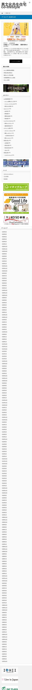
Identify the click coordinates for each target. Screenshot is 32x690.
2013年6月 (4, 426)
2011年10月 (4, 463)
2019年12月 (4, 314)
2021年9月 (4, 273)
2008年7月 (4, 558)
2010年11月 (4, 490)
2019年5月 (4, 326)
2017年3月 (4, 356)
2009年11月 (4, 519)
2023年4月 (4, 236)
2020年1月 (4, 312)
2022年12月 (4, 246)
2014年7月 (4, 407)
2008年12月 (4, 546)
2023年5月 (4, 234)
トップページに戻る (16, 61)
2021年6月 (4, 278)
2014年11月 (4, 402)
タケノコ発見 (6, 79)
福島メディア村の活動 (8, 75)
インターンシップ (8, 155)
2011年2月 (4, 483)
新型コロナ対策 (8, 106)
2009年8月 (4, 527)
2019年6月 (4, 324)
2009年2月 (4, 541)
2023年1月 (4, 243)
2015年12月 (4, 375)
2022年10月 (4, 251)
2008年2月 (4, 570)
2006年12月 (4, 605)
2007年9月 (4, 583)
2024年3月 (4, 231)
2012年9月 (4, 441)
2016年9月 (4, 365)
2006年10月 (4, 609)
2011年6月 (4, 473)
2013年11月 (4, 417)
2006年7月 (4, 617)
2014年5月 (4, 412)
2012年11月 (4, 439)
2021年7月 (4, 275)
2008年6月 (4, 561)
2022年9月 (4, 253)
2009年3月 (4, 539)
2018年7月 (4, 336)
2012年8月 (4, 444)
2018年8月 (4, 334)
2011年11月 (4, 461)
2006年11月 (4, 607)
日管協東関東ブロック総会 (9, 77)
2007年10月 (4, 580)
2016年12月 (4, 361)
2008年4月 (4, 566)
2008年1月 (4, 573)
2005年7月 (4, 646)
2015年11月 (4, 378)
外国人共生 (6, 140)
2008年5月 (4, 563)
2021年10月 (4, 270)
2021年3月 (4, 282)
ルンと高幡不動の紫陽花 (9, 70)
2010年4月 (4, 507)
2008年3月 (4, 568)
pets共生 (6, 111)
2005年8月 (4, 644)
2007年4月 (4, 595)
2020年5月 (4, 302)
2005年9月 (4, 641)
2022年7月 (4, 258)
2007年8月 (4, 585)
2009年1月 (4, 544)
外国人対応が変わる (8, 72)
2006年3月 (4, 627)
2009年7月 (4, 529)
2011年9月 (4, 466)
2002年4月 (4, 653)
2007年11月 (4, 578)
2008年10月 (4, 551)
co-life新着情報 (12, 43)
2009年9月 (4, 524)
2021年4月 (4, 280)
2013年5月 (4, 429)
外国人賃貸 (7, 145)
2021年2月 (4, 285)
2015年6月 (4, 387)
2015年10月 (4, 380)
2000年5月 (4, 658)
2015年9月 (4, 382)
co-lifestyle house (9, 135)
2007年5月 (4, 592)
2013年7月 (4, 424)
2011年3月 (4, 480)
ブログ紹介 (6, 176)
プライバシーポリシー (8, 174)
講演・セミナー (8, 137)
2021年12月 (4, 265)
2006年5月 (4, 622)
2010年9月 (4, 495)
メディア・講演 (7, 128)
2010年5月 (4, 505)
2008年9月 (4, 553)
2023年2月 (4, 241)
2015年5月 (4, 390)
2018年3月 (4, 339)
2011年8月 (4, 468)
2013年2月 (4, 434)
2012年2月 (4, 453)
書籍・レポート (8, 133)
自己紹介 (6, 178)
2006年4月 (4, 624)
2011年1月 (4, 485)
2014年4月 (4, 414)
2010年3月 (4, 509)
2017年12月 (4, 343)
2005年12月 (4, 634)
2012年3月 (4, 451)
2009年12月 (4, 517)
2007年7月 (4, 588)
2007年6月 (4, 590)
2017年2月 (4, 358)
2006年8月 (4, 614)
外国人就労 (6, 152)
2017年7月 (4, 353)
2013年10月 (4, 419)
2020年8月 (4, 300)
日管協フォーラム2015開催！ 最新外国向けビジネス (15, 45)
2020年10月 (4, 295)
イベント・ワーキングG (10, 103)
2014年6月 (4, 409)
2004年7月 (4, 649)
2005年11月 (4, 636)
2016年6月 (4, 370)
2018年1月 (4, 341)
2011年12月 (4, 458)
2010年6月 (4, 502)
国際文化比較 (7, 116)
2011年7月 (4, 470)
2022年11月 (4, 248)
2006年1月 (4, 631)
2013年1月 (4, 436)
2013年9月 (4, 422)
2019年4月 (4, 329)
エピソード (6, 108)
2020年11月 (4, 292)
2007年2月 (4, 600)
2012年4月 (4, 448)
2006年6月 (4, 619)
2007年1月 (4, 602)
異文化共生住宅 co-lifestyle (13, 5)
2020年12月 (4, 290)
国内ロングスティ (8, 123)
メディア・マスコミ (9, 130)
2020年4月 (4, 304)
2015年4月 (4, 392)
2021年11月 (4, 268)
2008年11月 (4, 548)
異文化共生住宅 (8, 147)
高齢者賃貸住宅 (8, 125)
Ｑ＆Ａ (6, 150)
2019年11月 (4, 317)
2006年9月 (4, 612)
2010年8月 (4, 497)
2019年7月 (4, 321)
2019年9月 (4, 319)
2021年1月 (4, 287)
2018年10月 (4, 331)
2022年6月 (4, 261)
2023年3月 (4, 239)
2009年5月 (4, 534)
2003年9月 (4, 651)
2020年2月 (4, 309)
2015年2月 (4, 395)
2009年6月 (4, 531)
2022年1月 (4, 263)
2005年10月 (4, 639)
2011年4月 (4, 478)
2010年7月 (4, 500)
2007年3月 (4, 597)
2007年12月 (4, 575)
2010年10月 (4, 492)
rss (24, 2)
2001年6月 (4, 656)
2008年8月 (4, 556)
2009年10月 (4, 522)
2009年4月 (4, 536)
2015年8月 (4, 385)
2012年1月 (4, 456)
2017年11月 (4, 346)
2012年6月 (4, 446)
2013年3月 (4, 431)
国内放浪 (6, 113)
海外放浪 (6, 118)
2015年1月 (4, 397)
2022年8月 (4, 256)
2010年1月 (4, 514)
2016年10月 (4, 363)
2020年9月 (4, 297)
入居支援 (6, 142)
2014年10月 (4, 405)
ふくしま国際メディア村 (10, 101)
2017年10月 (4, 348)
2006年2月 (4, 629)
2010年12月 (4, 487)
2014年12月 (4, 400)
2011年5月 (4, 475)
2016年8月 (4, 368)
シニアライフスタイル (8, 120)
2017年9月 (4, 351)
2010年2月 (4, 512)
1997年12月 (4, 661)
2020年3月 (4, 307)
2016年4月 (4, 373)
